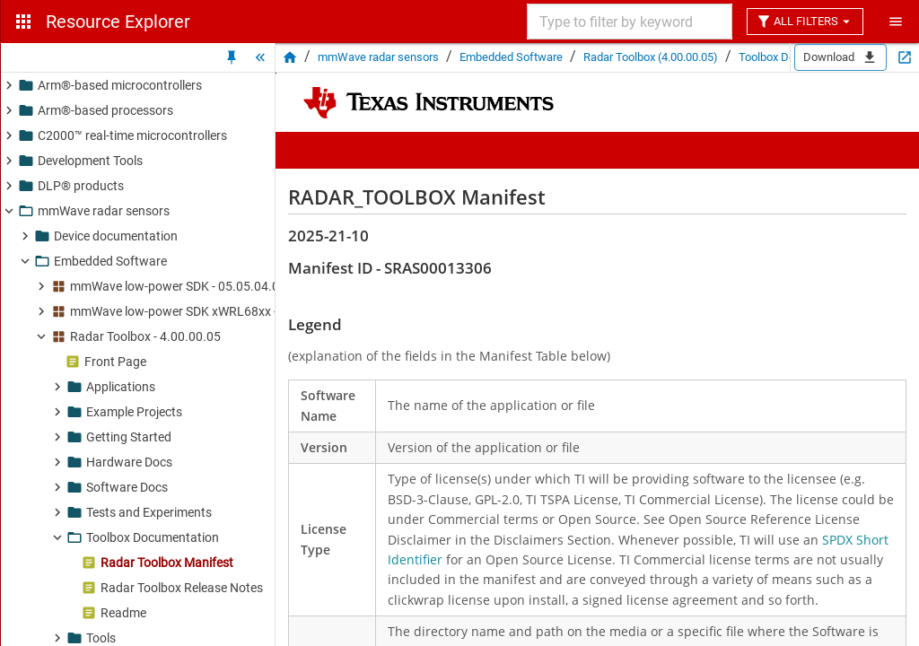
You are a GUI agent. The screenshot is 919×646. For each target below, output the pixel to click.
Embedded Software (511, 57)
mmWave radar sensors (378, 57)
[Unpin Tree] (231, 57)
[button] (184, 85)
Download (840, 57)
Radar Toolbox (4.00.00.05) (650, 57)
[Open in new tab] (904, 57)
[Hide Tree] (260, 57)
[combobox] (628, 21)
